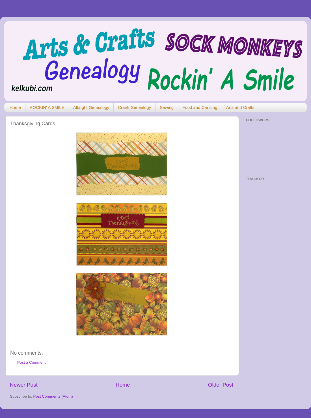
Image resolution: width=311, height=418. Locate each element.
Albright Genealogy (91, 107)
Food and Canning (199, 107)
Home (15, 107)
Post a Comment (31, 362)
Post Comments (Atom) (53, 396)
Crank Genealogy (134, 107)
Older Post (220, 385)
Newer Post (24, 385)
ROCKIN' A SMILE (47, 107)
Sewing (167, 107)
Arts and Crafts (240, 107)
